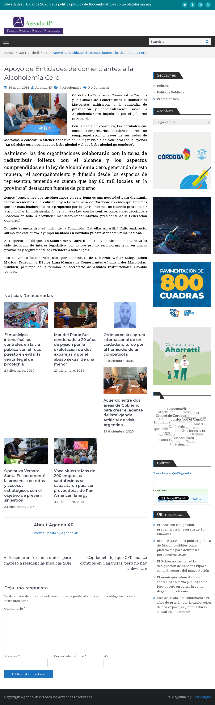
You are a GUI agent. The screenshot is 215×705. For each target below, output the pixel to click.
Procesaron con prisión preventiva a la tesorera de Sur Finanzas (181, 529)
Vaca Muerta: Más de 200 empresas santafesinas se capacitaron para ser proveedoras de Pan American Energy (74, 483)
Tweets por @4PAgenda (172, 473)
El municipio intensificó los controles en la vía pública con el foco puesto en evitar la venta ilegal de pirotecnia (22, 350)
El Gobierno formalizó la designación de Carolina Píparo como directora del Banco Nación (183, 566)
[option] (97, 4)
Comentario (14, 609)
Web (107, 656)
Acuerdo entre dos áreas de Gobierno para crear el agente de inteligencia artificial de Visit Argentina (123, 412)
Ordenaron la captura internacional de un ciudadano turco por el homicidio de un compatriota (124, 345)
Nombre (12, 656)
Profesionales (70, 87)
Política (163, 86)
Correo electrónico (70, 656)
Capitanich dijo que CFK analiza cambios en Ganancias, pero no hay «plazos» (113, 563)
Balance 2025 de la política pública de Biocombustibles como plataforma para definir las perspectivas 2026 (114, 4)
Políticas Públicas (170, 92)
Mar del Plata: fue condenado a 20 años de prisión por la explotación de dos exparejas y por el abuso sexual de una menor (75, 350)
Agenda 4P (43, 87)
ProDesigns (201, 697)
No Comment (98, 87)
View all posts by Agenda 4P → (58, 533)
